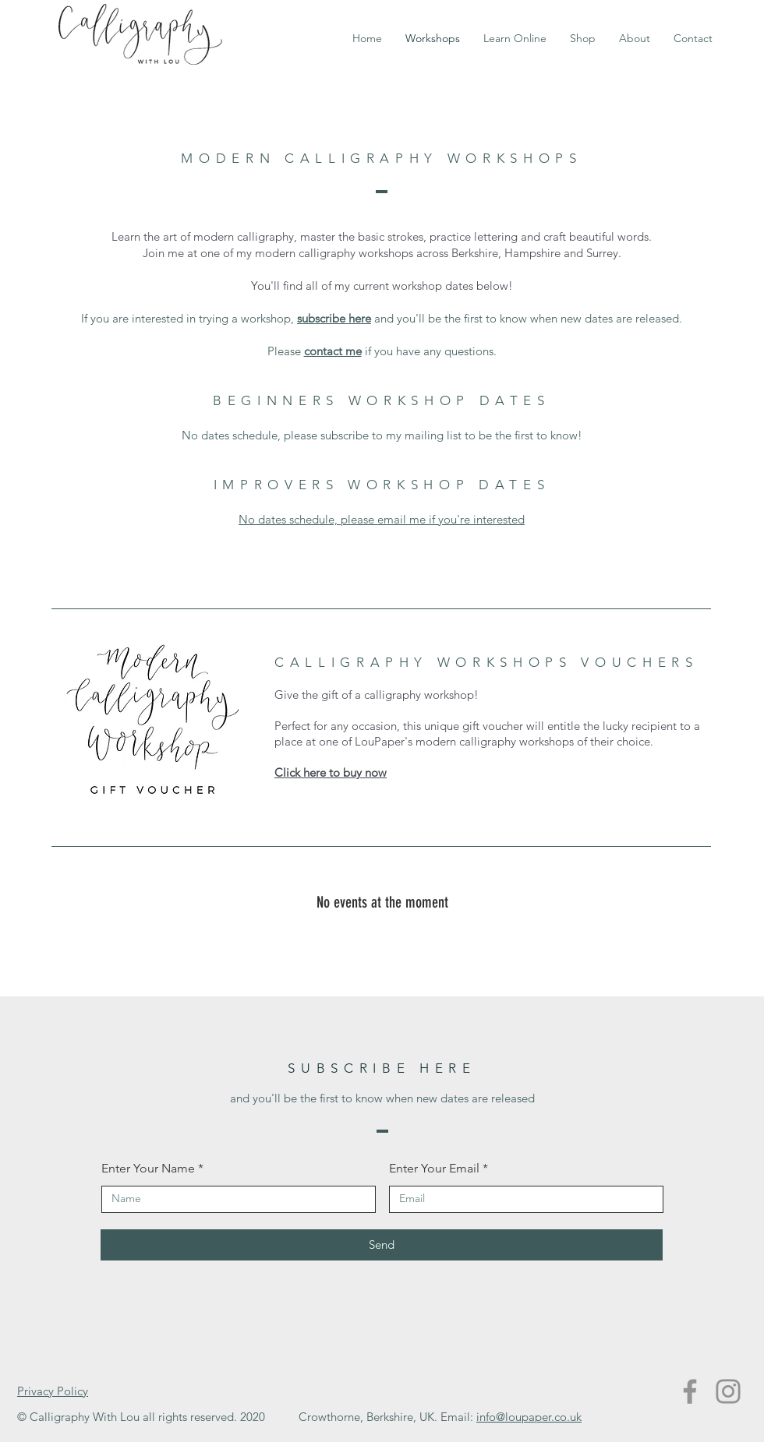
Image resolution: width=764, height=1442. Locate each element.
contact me (333, 351)
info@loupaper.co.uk (529, 1416)
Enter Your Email (434, 1168)
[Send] (382, 1244)
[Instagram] (728, 1391)
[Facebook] (690, 1391)
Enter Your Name (148, 1168)
